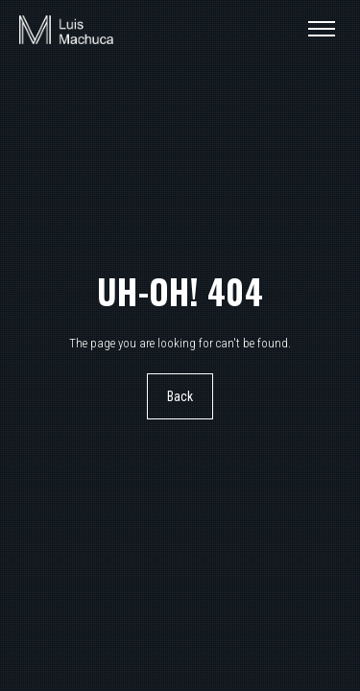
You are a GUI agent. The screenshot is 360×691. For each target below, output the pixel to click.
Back (180, 396)
